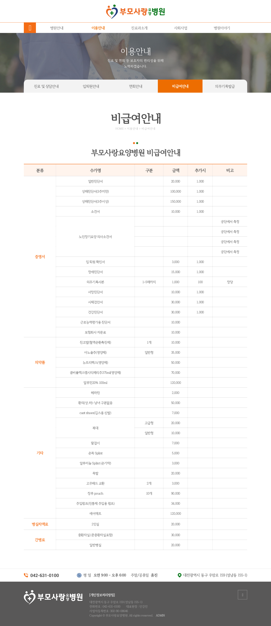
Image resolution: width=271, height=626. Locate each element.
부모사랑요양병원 (135, 11)
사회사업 (180, 27)
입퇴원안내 (91, 86)
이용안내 (97, 27)
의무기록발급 (225, 86)
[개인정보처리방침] (101, 594)
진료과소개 (139, 27)
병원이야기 (222, 27)
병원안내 (56, 27)
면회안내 (135, 86)
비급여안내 (180, 86)
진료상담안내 (46, 86)
